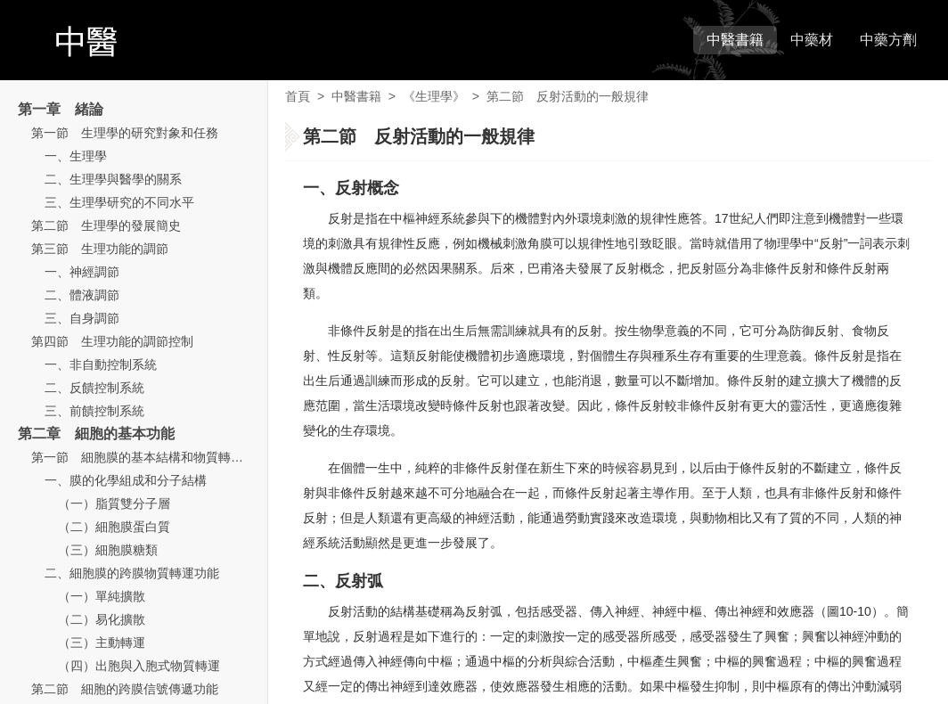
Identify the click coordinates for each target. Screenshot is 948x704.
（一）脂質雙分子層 (114, 503)
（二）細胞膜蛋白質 (114, 527)
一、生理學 (76, 156)
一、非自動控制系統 (101, 364)
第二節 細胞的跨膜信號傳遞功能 (124, 689)
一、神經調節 (82, 272)
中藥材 (811, 39)
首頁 (297, 96)
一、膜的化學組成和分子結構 (126, 480)
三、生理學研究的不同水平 (119, 202)
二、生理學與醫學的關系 (113, 179)
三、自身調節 (82, 318)
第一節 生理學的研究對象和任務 (124, 133)
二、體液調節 (82, 295)
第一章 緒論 (60, 109)
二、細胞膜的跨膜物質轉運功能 (132, 573)
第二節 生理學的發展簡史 (106, 225)
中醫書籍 (735, 39)
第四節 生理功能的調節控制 (112, 341)
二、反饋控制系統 (94, 388)
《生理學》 (434, 96)
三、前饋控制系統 (94, 411)
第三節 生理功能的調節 (99, 248)
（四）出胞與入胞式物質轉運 (139, 666)
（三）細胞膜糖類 (108, 550)
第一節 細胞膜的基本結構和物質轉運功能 (149, 457)
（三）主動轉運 (101, 642)
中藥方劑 (888, 39)
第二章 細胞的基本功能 (96, 433)
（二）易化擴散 (101, 619)
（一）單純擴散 (101, 596)
